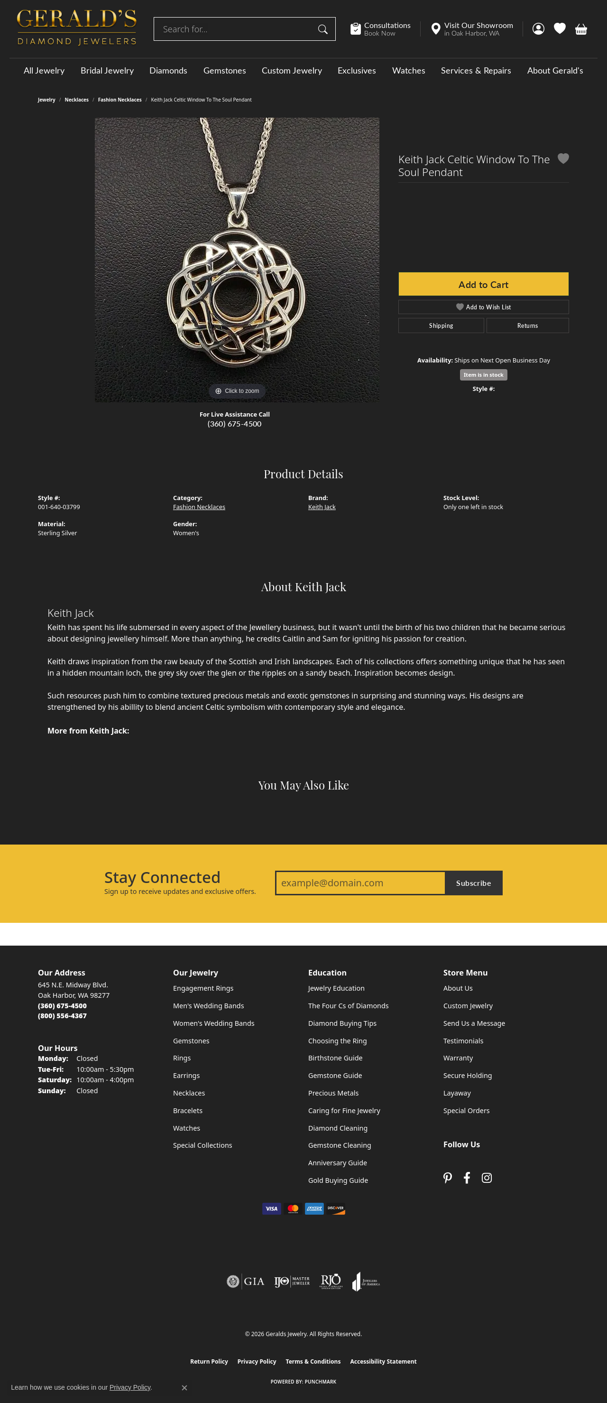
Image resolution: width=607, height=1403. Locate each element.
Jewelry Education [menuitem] (336, 988)
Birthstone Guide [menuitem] (335, 1057)
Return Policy (209, 1361)
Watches (408, 70)
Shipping (441, 325)
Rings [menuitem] (182, 1057)
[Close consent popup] (184, 1388)
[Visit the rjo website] (331, 1281)
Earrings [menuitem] (186, 1075)
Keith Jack (322, 506)
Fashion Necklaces (120, 99)
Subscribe (473, 883)
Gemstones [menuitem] (191, 1040)
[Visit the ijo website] (292, 1281)
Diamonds (168, 70)
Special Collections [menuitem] (202, 1145)
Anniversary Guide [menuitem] (337, 1162)
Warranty (458, 1057)
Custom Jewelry (292, 70)
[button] (538, 28)
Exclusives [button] (357, 70)
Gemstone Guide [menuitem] (335, 1075)
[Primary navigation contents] (303, 70)
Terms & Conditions (313, 1361)
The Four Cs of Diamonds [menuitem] (348, 1005)
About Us (458, 988)
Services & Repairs (476, 70)
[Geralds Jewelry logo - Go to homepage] (76, 29)
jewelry (46, 99)
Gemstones (224, 70)
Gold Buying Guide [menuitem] (338, 1180)
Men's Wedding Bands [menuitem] (208, 1005)
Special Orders (466, 1110)
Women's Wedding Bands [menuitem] (214, 1023)
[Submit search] (324, 29)
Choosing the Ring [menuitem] (337, 1040)
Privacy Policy (257, 1361)
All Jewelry (44, 70)
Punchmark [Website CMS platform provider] (321, 1381)
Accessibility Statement (383, 1361)
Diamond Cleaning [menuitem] (338, 1128)
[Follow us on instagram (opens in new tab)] (487, 1178)
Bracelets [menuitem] (187, 1110)
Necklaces (77, 99)
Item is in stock (484, 374)
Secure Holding (467, 1075)
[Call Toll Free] (62, 1015)
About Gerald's (555, 70)
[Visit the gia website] (246, 1281)
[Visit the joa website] (366, 1281)
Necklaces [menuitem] (189, 1092)
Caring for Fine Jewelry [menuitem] (344, 1110)
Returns (527, 325)
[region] (237, 260)
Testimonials (463, 1040)
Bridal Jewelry (107, 70)
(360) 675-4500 (235, 423)
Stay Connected (162, 877)
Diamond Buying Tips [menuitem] (342, 1023)
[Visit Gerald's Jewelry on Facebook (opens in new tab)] (466, 1178)
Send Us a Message (474, 1023)
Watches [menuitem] (186, 1128)
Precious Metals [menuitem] (333, 1092)
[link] (385, 28)
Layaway (457, 1092)
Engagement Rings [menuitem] (203, 988)
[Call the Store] (62, 1005)
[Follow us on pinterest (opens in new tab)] (447, 1178)
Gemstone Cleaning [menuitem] (339, 1145)
